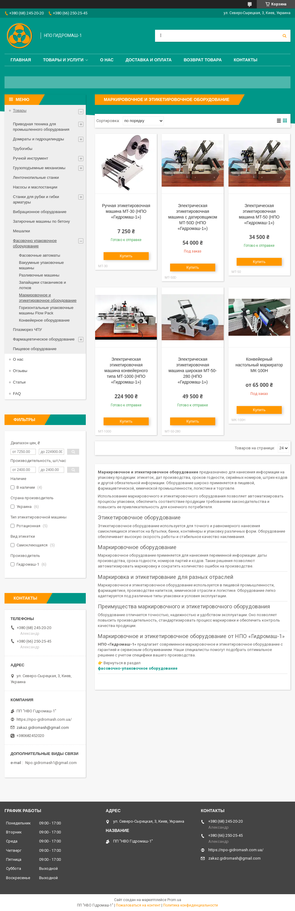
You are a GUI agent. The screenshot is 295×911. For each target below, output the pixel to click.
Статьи (19, 382)
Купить (126, 256)
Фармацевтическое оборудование (44, 339)
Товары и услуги (63, 59)
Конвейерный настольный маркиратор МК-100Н (259, 365)
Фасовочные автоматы (39, 255)
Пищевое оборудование (35, 349)
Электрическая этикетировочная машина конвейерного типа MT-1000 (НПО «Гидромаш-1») (126, 370)
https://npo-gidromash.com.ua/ (44, 719)
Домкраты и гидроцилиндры (38, 139)
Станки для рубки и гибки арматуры (36, 199)
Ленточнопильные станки (36, 177)
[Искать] (284, 36)
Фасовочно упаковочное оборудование (35, 243)
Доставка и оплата (149, 59)
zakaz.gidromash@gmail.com (43, 727)
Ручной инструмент (30, 158)
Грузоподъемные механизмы (39, 168)
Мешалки (21, 231)
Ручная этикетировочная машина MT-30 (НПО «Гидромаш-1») (126, 211)
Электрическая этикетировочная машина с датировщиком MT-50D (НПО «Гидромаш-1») (192, 217)
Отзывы (20, 370)
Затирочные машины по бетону (41, 221)
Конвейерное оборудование (44, 320)
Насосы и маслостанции (35, 187)
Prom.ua (174, 900)
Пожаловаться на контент (138, 905)
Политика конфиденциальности (190, 905)
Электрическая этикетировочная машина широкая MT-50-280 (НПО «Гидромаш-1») (193, 370)
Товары (19, 110)
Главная (21, 59)
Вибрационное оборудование (40, 211)
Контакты (245, 59)
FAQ (17, 393)
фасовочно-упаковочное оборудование (138, 668)
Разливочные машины (39, 275)
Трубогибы (22, 148)
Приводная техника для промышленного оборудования (41, 127)
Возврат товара (203, 59)
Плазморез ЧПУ (27, 329)
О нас (106, 59)
